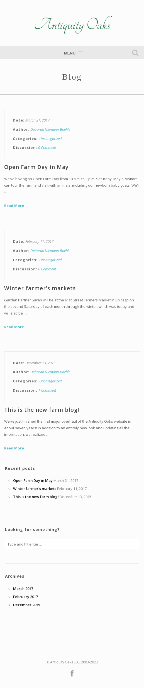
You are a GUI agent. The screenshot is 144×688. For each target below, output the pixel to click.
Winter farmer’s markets (40, 288)
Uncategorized (50, 138)
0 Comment (47, 147)
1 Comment (47, 390)
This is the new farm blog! (41, 409)
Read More (14, 205)
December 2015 (26, 604)
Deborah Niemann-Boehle (50, 129)
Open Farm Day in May (36, 167)
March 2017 (23, 588)
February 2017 (25, 596)
